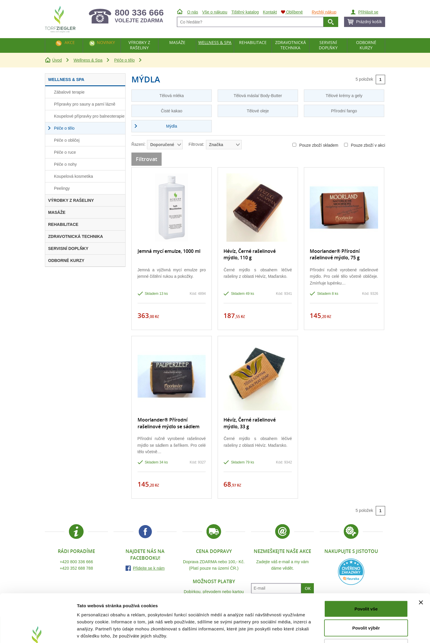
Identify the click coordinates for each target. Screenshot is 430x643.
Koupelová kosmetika (73, 176)
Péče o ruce (65, 152)
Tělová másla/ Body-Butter (257, 95)
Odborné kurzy (366, 45)
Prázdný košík (369, 21)
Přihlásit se (368, 12)
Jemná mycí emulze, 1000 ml (169, 251)
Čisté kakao (171, 111)
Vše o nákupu (214, 12)
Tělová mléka (171, 95)
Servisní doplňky (328, 45)
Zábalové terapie (69, 92)
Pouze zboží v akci (364, 145)
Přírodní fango (344, 111)
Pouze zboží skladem (315, 145)
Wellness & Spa (88, 60)
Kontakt (270, 12)
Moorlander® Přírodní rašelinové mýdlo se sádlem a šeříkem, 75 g (168, 426)
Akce (70, 42)
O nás (192, 12)
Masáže (177, 42)
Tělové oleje (258, 111)
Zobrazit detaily (310, 631)
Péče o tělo (124, 60)
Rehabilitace (253, 42)
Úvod (57, 60)
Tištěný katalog (245, 12)
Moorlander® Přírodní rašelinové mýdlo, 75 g (335, 254)
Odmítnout (366, 604)
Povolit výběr (366, 585)
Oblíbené (292, 12)
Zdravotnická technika (290, 45)
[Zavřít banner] (421, 560)
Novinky (106, 42)
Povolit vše (365, 566)
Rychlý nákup (324, 12)
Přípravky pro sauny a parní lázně (84, 104)
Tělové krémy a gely (344, 95)
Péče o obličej (66, 140)
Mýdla (171, 126)
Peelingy (62, 188)
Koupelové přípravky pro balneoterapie (89, 116)
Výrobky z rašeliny (139, 45)
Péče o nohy (65, 164)
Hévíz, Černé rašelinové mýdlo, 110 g (250, 254)
